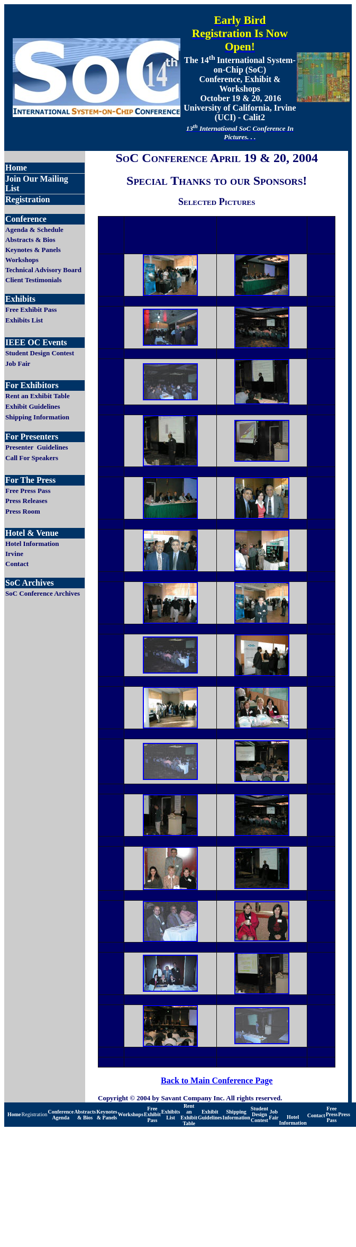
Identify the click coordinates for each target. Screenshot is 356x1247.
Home (14, 1114)
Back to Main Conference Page (216, 1080)
